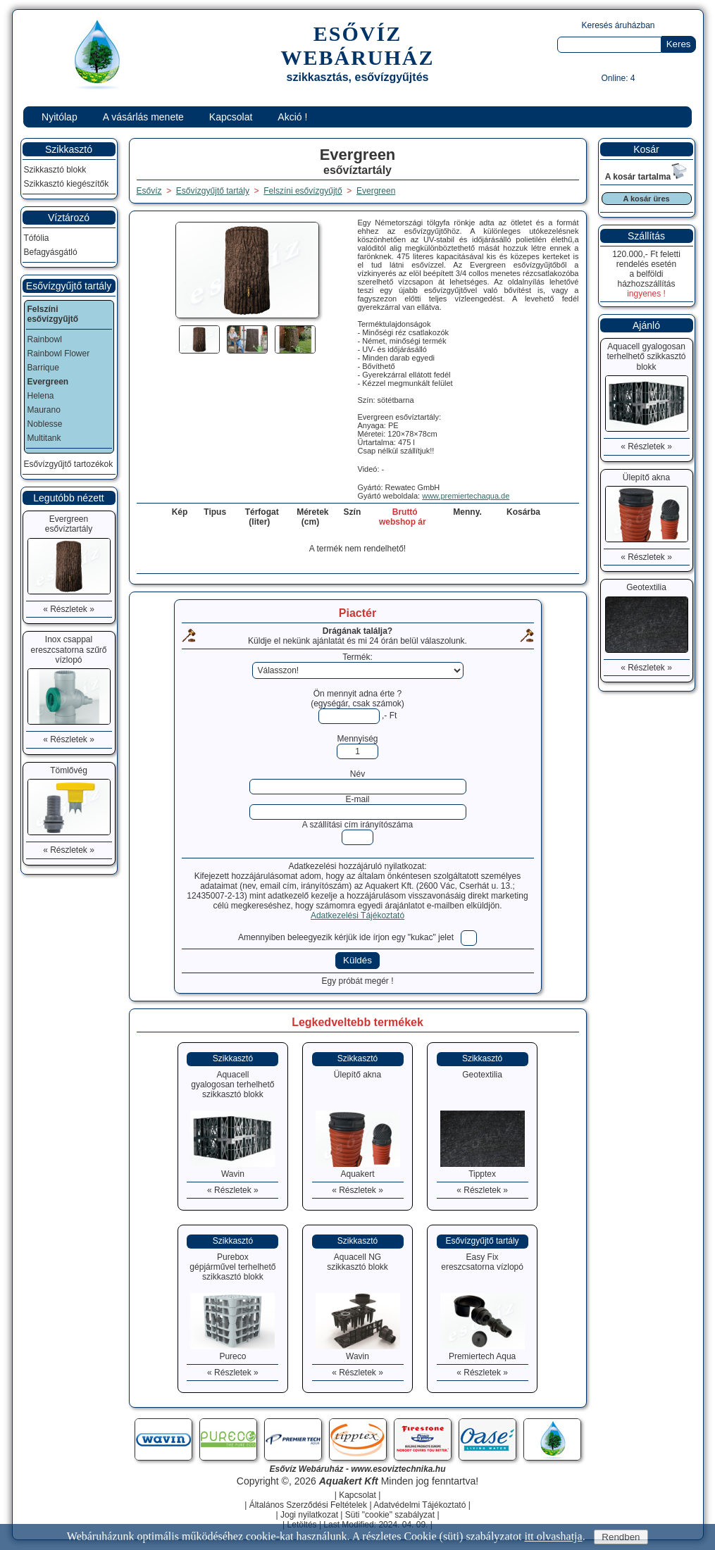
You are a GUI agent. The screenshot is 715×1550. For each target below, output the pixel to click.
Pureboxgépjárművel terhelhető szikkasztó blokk (232, 1267)
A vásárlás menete (143, 117)
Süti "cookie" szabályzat (390, 1515)
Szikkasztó (68, 149)
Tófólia (36, 238)
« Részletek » (233, 1190)
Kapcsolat (230, 117)
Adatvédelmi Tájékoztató (419, 1505)
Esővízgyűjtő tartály (68, 286)
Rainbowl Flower (58, 353)
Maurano (44, 410)
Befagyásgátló (50, 252)
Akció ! (292, 117)
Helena (40, 396)
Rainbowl (44, 339)
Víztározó (68, 217)
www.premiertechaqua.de (465, 496)
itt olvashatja (553, 1536)
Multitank (44, 438)
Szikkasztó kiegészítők (66, 184)
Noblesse (45, 424)
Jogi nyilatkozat (309, 1515)
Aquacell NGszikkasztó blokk (357, 1262)
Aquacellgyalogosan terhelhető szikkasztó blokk (232, 1084)
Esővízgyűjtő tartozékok (68, 464)
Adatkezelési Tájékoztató (357, 915)
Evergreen (375, 191)
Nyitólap (59, 117)
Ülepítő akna (357, 1075)
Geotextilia (482, 1075)
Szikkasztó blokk (55, 170)
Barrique (43, 368)
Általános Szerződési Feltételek (308, 1505)
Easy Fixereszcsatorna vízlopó (482, 1262)
